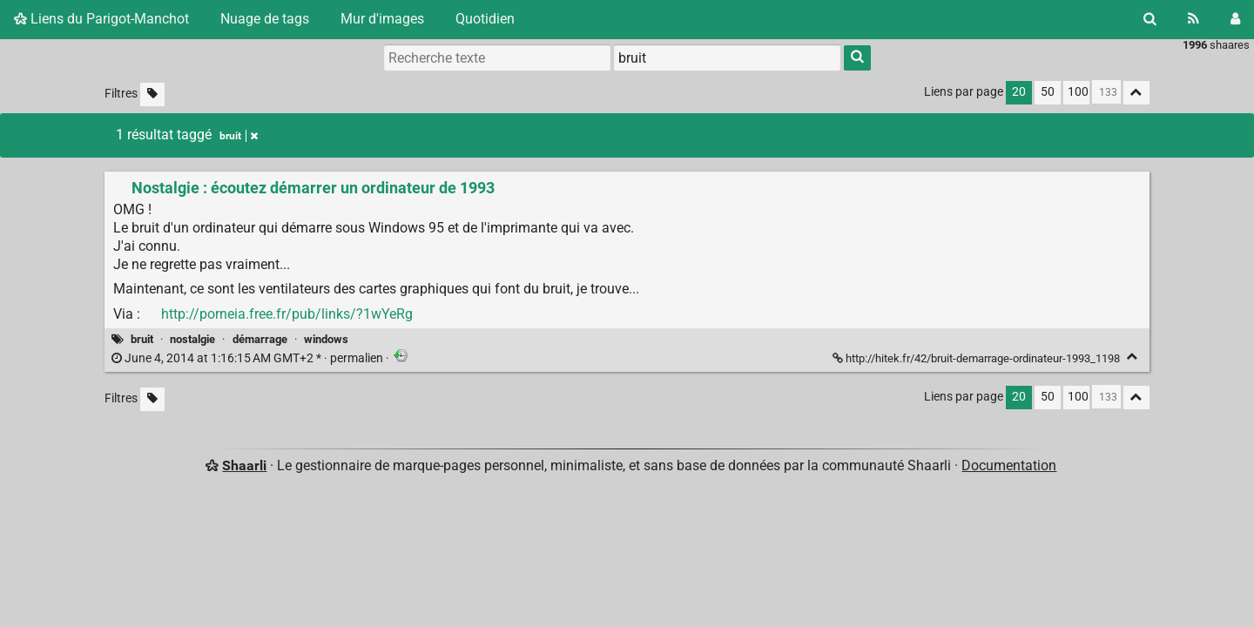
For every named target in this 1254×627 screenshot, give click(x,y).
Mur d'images (382, 18)
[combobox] (727, 57)
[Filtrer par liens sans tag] (152, 94)
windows (326, 339)
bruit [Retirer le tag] (238, 136)
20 (1019, 91)
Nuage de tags (264, 18)
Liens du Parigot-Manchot (101, 18)
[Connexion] (1235, 19)
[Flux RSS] (1193, 19)
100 (1078, 91)
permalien (248, 358)
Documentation (1008, 465)
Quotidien (485, 18)
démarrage (260, 339)
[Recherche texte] (497, 57)
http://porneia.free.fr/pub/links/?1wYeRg (287, 314)
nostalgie (192, 339)
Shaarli (244, 465)
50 (1048, 91)
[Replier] (1133, 356)
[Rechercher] (1149, 19)
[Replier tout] (1136, 92)
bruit (142, 339)
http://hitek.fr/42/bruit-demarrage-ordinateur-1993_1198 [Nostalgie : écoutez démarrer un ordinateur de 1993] (978, 358)
